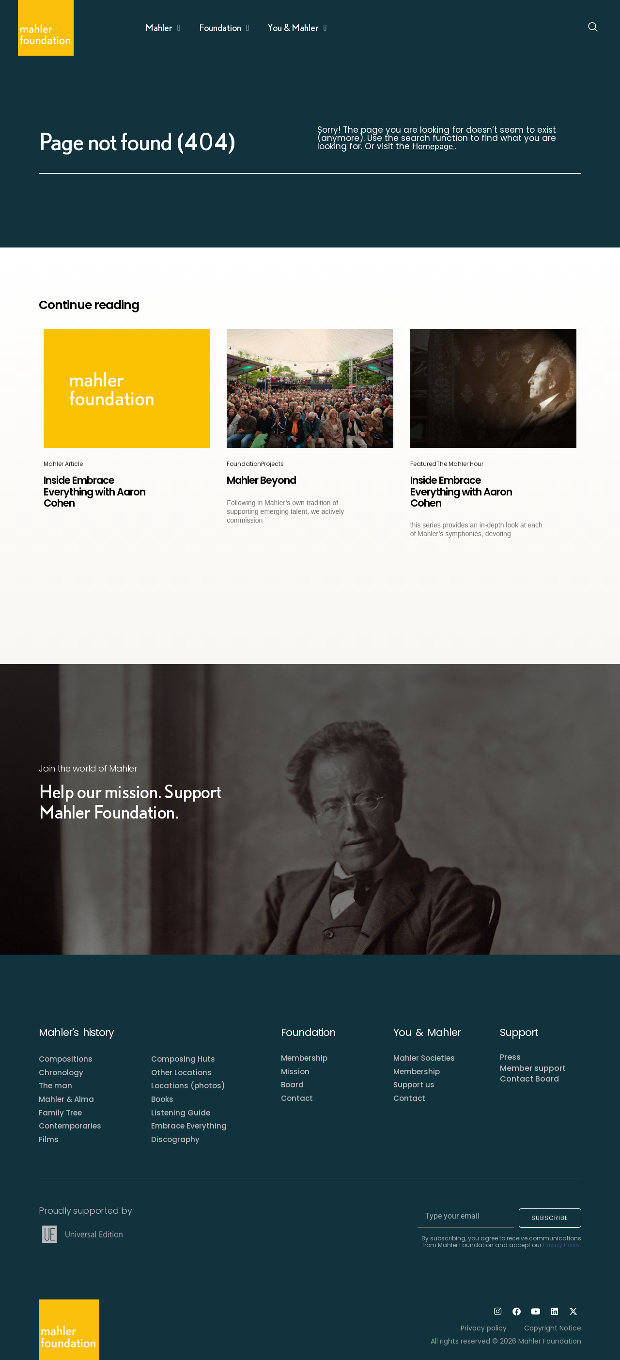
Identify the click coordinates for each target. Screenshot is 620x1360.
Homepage (433, 146)
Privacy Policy (561, 1245)
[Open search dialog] (593, 28)
